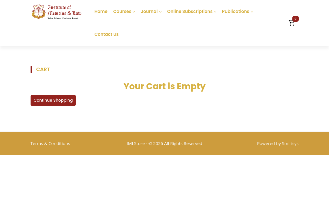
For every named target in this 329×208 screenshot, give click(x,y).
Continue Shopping (53, 100)
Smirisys (290, 143)
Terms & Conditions (50, 143)
